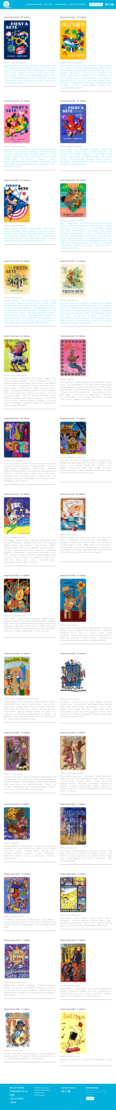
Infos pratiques (77, 4)
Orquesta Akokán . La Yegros (81, 233)
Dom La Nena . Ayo (68, 149)
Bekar (13, 164)
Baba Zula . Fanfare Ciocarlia (72, 308)
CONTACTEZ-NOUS (41, 1088)
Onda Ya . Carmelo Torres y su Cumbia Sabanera (80, 241)
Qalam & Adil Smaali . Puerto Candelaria (93, 246)
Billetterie (96, 4)
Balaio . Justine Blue (29, 162)
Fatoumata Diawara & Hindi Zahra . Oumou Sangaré (89, 306)
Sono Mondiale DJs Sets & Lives (22, 78)
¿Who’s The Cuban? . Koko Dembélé (19, 323)
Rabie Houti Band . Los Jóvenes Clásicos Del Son (89, 238)
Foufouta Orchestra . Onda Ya (87, 157)
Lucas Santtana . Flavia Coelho (42, 229)
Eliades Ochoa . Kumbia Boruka (17, 149)
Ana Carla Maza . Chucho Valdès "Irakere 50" (78, 66)
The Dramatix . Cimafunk (33, 159)
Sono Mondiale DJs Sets (27, 164)
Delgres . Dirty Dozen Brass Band (33, 313)
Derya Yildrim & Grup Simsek (21, 320)
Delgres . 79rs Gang (73, 68)
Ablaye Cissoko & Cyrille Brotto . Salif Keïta (21, 66)
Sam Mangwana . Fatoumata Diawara (28, 234)
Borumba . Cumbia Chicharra (98, 159)
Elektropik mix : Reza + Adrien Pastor (75, 323)
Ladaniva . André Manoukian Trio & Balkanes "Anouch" (27, 154)
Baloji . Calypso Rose (69, 223)
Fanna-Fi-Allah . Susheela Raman (89, 226)
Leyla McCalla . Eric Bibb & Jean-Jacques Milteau (80, 311)
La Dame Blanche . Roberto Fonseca (24, 68)
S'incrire (90, 1098)
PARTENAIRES (39, 1095)
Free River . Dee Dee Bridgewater (18, 308)
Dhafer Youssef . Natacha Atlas (98, 308)
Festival (48, 4)
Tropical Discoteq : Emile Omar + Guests (27, 241)
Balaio (63, 76)
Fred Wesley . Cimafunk (89, 149)
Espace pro (39, 1093)
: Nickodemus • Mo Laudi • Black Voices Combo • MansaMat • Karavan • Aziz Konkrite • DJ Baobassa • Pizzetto (30, 80)
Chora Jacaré (49, 73)
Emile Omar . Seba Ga (45, 320)
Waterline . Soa (105, 73)
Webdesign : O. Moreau (69, 1108)
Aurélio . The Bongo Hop (94, 313)
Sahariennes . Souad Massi (93, 154)
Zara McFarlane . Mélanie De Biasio (40, 305)
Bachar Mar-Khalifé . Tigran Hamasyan (20, 231)
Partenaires (61, 4)
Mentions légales (42, 1090)
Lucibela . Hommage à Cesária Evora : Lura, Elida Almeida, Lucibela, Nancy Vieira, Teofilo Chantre (86, 228)
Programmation (34, 4)
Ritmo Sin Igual (10, 76)
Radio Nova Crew (42, 323)
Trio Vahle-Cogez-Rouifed (36, 238)
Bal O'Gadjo (65, 162)
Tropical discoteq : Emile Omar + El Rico (93, 320)
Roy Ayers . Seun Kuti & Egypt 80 (75, 303)
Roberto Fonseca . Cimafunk (16, 229)
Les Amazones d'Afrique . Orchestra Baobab (35, 152)
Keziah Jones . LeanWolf (38, 236)
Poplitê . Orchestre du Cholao (29, 73)
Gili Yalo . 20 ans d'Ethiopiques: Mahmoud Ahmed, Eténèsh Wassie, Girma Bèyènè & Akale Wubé (30, 303)
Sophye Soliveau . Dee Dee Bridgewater (29, 71)
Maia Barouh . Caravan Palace (83, 73)
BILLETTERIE (17, 1087)
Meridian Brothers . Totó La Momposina (21, 301)
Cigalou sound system (69, 248)
